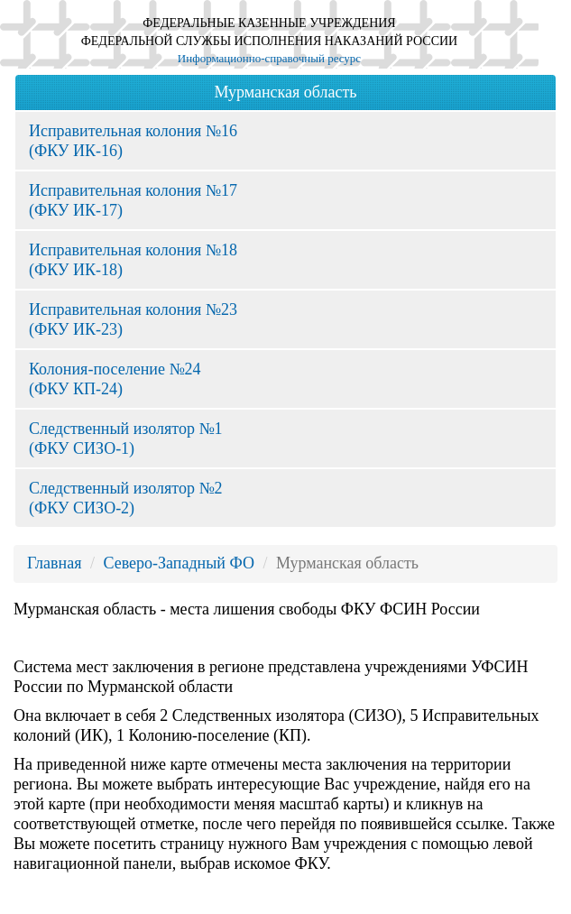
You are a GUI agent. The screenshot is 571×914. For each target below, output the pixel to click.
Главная (54, 563)
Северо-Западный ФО (178, 563)
